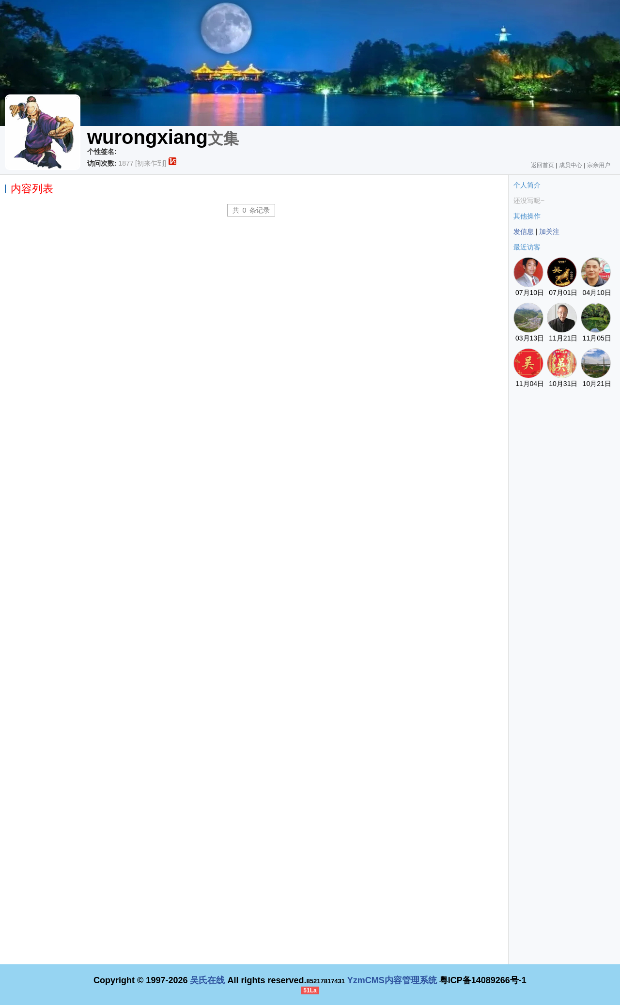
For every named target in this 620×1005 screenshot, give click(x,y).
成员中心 (570, 165)
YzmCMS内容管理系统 (392, 980)
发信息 (523, 231)
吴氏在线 (207, 980)
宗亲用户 (598, 165)
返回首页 (542, 165)
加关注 (549, 231)
